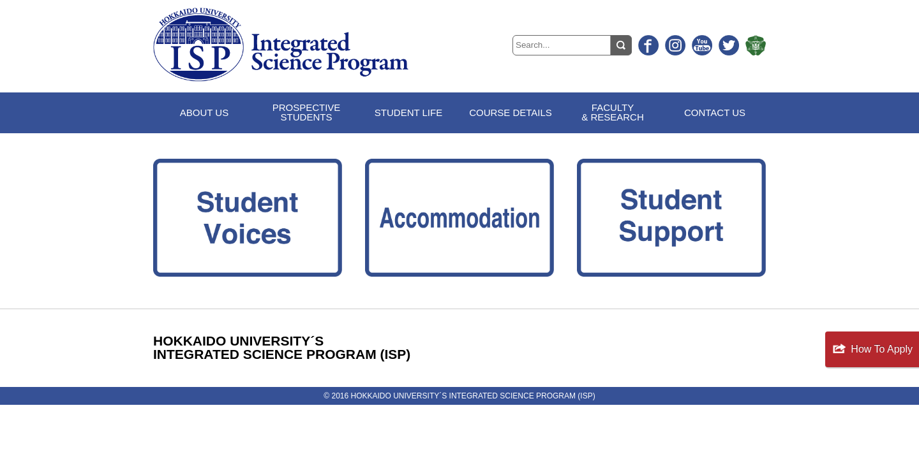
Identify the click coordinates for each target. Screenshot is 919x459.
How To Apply (882, 349)
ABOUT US (204, 112)
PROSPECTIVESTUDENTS (307, 112)
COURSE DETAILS (510, 112)
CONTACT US (714, 112)
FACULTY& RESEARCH (612, 112)
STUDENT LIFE (408, 112)
